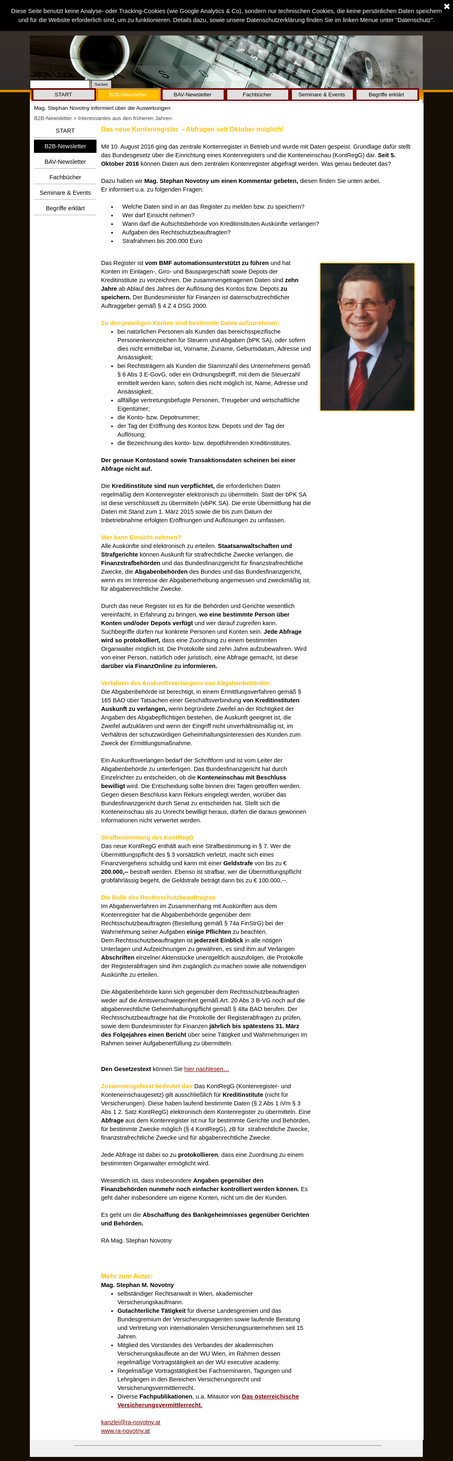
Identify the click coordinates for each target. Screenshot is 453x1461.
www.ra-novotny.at (125, 1431)
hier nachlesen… (206, 1069)
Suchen (101, 84)
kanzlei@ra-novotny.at (130, 1422)
